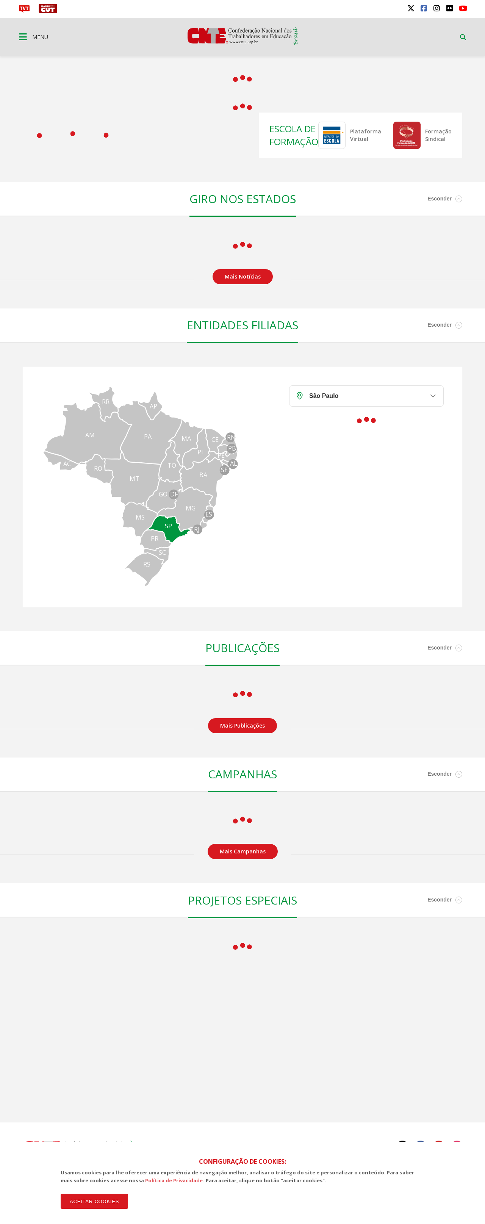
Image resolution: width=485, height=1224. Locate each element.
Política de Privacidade (174, 1180)
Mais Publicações (242, 725)
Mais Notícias (243, 276)
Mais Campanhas (243, 851)
